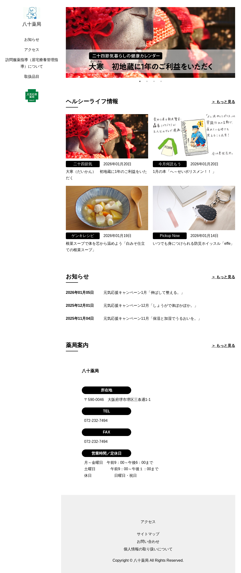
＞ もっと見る (223, 102)
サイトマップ (148, 534)
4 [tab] (161, 81)
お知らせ (31, 39)
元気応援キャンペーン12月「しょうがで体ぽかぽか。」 (150, 305)
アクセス (31, 50)
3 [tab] (154, 81)
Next (238, 42)
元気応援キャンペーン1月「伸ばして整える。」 (144, 293)
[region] (33, 286)
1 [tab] (140, 81)
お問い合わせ (148, 542)
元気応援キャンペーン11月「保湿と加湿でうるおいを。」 (152, 318)
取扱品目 (31, 77)
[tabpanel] (150, 42)
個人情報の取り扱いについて (148, 549)
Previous (62, 42)
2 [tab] (147, 81)
